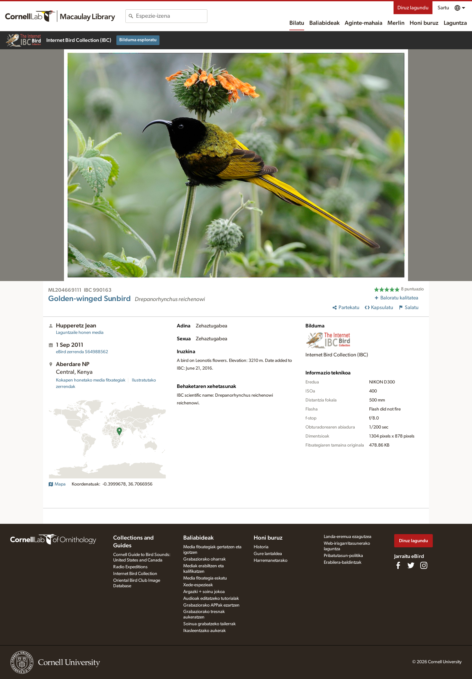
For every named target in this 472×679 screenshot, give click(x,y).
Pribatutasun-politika (343, 555)
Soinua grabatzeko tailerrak (209, 624)
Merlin (395, 23)
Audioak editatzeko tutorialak (211, 598)
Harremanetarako (270, 560)
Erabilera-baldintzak (342, 562)
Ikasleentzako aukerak (204, 630)
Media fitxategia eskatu (205, 578)
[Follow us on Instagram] (424, 565)
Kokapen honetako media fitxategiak (90, 380)
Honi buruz (424, 23)
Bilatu (296, 23)
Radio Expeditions (130, 567)
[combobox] (171, 16)
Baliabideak (324, 23)
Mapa (57, 484)
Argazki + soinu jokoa (204, 591)
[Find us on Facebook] (398, 565)
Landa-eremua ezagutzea (347, 536)
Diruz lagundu (413, 7)
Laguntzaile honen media (80, 332)
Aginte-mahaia (363, 23)
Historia (261, 547)
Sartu (443, 7)
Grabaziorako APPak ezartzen (211, 605)
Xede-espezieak (198, 585)
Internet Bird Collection (135, 573)
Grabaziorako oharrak (204, 559)
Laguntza (455, 23)
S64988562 (82, 352)
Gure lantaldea (268, 554)
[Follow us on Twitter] (411, 565)
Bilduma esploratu (138, 40)
